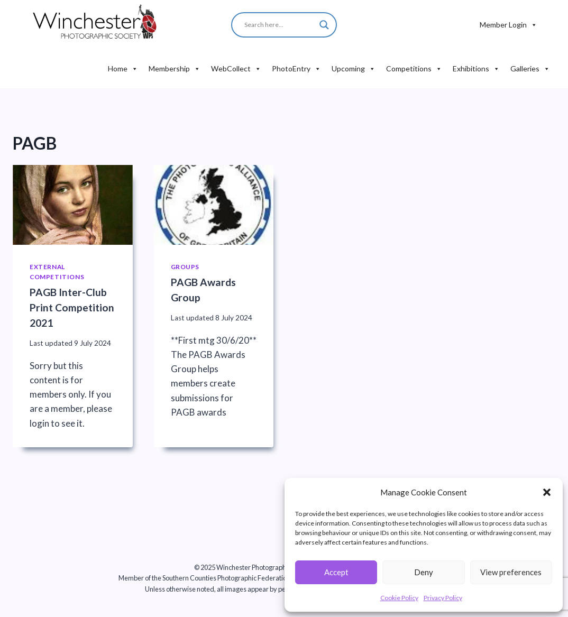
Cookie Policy (399, 598)
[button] (547, 492)
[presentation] (73, 205)
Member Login (508, 24)
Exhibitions (476, 68)
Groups (185, 267)
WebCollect (236, 68)
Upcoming (353, 68)
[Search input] (307, 24)
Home (123, 68)
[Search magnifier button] (324, 24)
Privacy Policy (443, 598)
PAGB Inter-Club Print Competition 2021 (72, 307)
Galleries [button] (530, 68)
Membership (174, 68)
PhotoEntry (296, 68)
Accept (336, 572)
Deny (423, 572)
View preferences (511, 572)
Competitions (414, 68)
